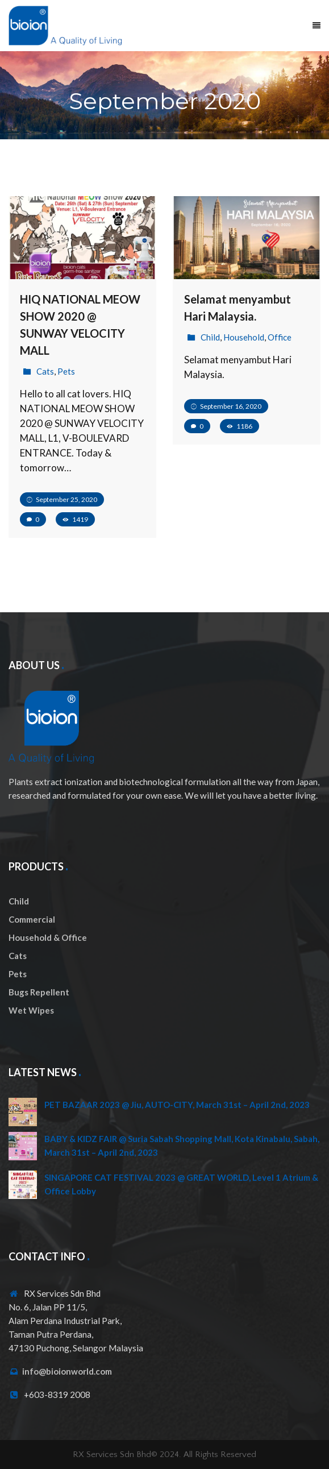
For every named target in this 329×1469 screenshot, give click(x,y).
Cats (45, 371)
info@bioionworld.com (67, 1371)
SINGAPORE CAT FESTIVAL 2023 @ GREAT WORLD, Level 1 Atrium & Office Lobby (181, 1184)
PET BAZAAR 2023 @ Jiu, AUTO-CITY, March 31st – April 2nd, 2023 (177, 1104)
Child (210, 337)
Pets (66, 371)
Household (243, 337)
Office (279, 337)
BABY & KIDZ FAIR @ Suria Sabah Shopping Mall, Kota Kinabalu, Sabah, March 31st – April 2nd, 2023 (181, 1145)
